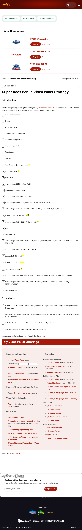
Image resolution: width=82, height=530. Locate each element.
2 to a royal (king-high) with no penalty (61, 399)
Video (76, 483)
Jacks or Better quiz (16, 417)
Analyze (11, 404)
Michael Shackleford (17, 453)
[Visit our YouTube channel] (2, 495)
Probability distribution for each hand (23, 421)
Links (65, 486)
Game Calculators (48, 485)
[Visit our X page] (7, 495)
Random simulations (16, 373)
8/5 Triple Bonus (53, 420)
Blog (75, 486)
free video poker (21, 393)
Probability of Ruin (15, 367)
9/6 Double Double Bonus (56, 417)
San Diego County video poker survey (23, 433)
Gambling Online (48, 494)
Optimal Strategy (53, 372)
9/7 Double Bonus (53, 413)
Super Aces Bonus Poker (48, 108)
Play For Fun (46, 491)
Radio (76, 479)
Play (35, 44)
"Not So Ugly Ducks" (54, 427)
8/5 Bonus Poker (53, 410)
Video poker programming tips (20, 430)
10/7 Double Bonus (53, 435)
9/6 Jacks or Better (54, 406)
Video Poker (20, 360)
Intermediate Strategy (55, 366)
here (43, 336)
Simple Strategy (52, 362)
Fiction (76, 492)
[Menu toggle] (78, 5)
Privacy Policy (76, 527)
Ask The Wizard (47, 497)
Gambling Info (47, 488)
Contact (66, 483)
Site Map (77, 489)
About (65, 479)
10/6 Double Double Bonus (57, 438)
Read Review (46, 44)
